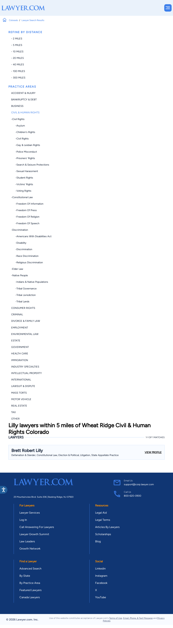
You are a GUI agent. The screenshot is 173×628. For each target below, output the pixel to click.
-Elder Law (17, 268)
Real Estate (19, 405)
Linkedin (100, 568)
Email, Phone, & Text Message (138, 618)
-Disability (18, 242)
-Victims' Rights (22, 184)
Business (17, 106)
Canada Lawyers (29, 597)
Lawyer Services (29, 512)
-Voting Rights (21, 190)
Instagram (101, 575)
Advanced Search (30, 568)
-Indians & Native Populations (29, 281)
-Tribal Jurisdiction (23, 295)
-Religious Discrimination (27, 262)
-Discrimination (19, 229)
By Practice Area (29, 583)
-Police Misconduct (24, 151)
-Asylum (18, 125)
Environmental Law (24, 334)
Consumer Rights (23, 308)
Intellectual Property (26, 373)
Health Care (19, 353)
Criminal (17, 314)
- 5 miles (16, 45)
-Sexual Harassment (24, 171)
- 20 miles (17, 58)
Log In (23, 519)
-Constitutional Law (22, 197)
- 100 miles (18, 71)
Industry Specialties (25, 366)
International (21, 379)
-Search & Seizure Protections (30, 164)
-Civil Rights (17, 119)
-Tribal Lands (20, 301)
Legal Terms (102, 519)
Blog (98, 541)
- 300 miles (18, 77)
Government (20, 347)
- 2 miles (16, 38)
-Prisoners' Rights (23, 158)
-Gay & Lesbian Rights (25, 145)
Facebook (101, 583)
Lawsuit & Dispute (23, 386)
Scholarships (103, 534)
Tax (13, 412)
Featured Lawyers (30, 590)
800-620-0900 (132, 495)
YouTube (100, 597)
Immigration (19, 360)
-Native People (19, 275)
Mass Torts (19, 392)
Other (15, 418)
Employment (19, 327)
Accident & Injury (23, 93)
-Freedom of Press (24, 210)
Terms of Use (115, 618)
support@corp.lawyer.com (139, 484)
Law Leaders (27, 541)
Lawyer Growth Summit (34, 534)
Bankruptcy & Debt (24, 99)
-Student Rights (22, 177)
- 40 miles (17, 64)
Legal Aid (101, 512)
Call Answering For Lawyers (36, 527)
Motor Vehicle (21, 399)
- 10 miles (17, 51)
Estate (15, 340)
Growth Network (29, 548)
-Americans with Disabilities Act (31, 236)
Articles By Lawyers (107, 527)
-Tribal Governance (24, 288)
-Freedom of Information (27, 203)
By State (24, 575)
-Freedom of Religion (25, 216)
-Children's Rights (23, 132)
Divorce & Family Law (25, 320)
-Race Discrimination (24, 256)
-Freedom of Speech (25, 223)
